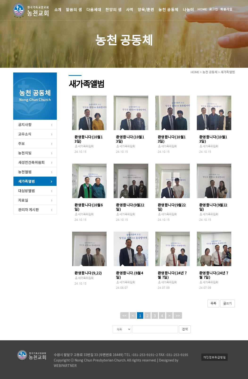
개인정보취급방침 (214, 357)
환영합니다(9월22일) (130, 207)
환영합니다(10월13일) (88, 139)
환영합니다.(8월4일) (129, 275)
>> (178, 315)
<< (124, 315)
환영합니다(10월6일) (88, 207)
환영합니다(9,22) (88, 272)
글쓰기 (227, 303)
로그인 (213, 9)
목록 (213, 303)
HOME (202, 9)
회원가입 (226, 9)
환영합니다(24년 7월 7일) (172, 275)
